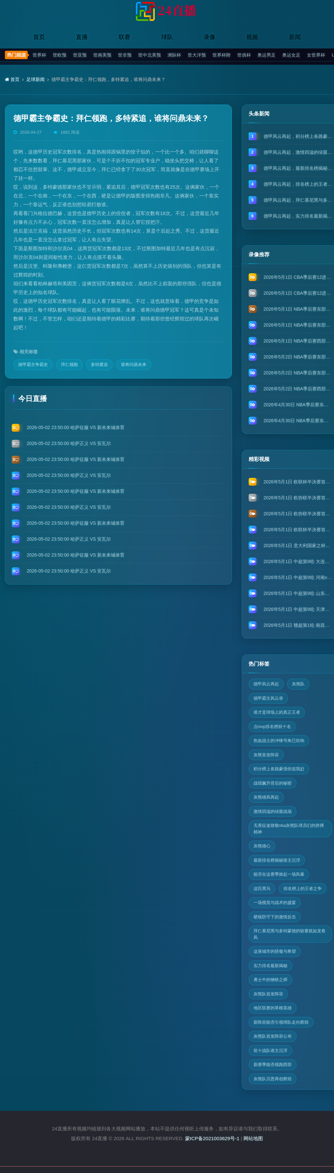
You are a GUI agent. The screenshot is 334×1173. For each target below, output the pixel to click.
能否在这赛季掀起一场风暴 (279, 874)
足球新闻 (35, 79)
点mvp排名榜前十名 (272, 726)
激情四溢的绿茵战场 (273, 811)
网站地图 (253, 1138)
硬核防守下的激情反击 (275, 916)
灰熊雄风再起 (266, 797)
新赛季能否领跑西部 (273, 1064)
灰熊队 (298, 683)
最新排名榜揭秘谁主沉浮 (277, 860)
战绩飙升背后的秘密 (273, 783)
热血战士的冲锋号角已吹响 (279, 740)
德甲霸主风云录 (268, 698)
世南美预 (102, 55)
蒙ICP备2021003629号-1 (212, 1138)
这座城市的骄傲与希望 (275, 951)
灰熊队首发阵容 (268, 993)
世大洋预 (197, 55)
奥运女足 (291, 55)
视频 (252, 37)
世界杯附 (221, 55)
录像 (209, 37)
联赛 (124, 37)
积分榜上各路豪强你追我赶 (279, 768)
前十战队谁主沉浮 (270, 1050)
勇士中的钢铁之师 (270, 979)
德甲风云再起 (266, 683)
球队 (167, 37)
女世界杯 (316, 55)
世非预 (125, 55)
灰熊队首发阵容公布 (273, 1036)
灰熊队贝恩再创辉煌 (273, 1078)
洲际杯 (174, 55)
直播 (82, 37)
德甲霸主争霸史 (33, 364)
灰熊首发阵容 (266, 754)
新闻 (295, 37)
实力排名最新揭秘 (270, 965)
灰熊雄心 (262, 845)
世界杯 (39, 55)
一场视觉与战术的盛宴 (275, 902)
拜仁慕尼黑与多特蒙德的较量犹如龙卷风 (290, 934)
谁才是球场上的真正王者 (277, 712)
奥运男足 (266, 55)
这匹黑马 (262, 888)
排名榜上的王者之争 (302, 888)
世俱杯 (244, 55)
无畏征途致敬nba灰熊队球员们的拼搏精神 (289, 828)
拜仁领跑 (69, 364)
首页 (39, 37)
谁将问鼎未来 (133, 364)
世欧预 (59, 55)
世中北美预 (149, 55)
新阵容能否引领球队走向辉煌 (281, 1022)
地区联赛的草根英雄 (273, 1007)
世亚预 (80, 55)
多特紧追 (99, 364)
